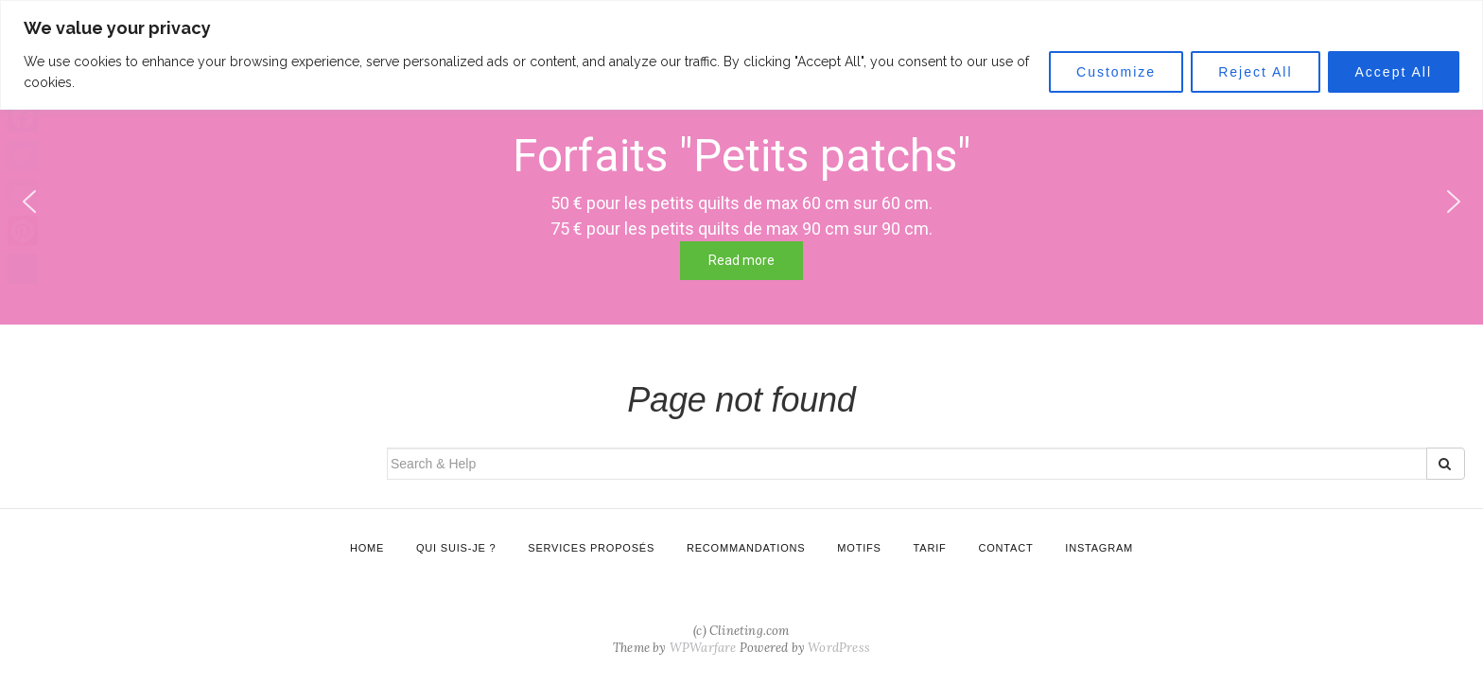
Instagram (1099, 548)
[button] (1454, 201)
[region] (741, 55)
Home (367, 548)
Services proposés (591, 548)
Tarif (930, 548)
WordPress (839, 648)
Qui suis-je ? (456, 548)
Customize (1116, 71)
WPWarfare (703, 648)
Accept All (1393, 71)
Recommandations (746, 548)
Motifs (859, 548)
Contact (1005, 548)
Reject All (1255, 71)
